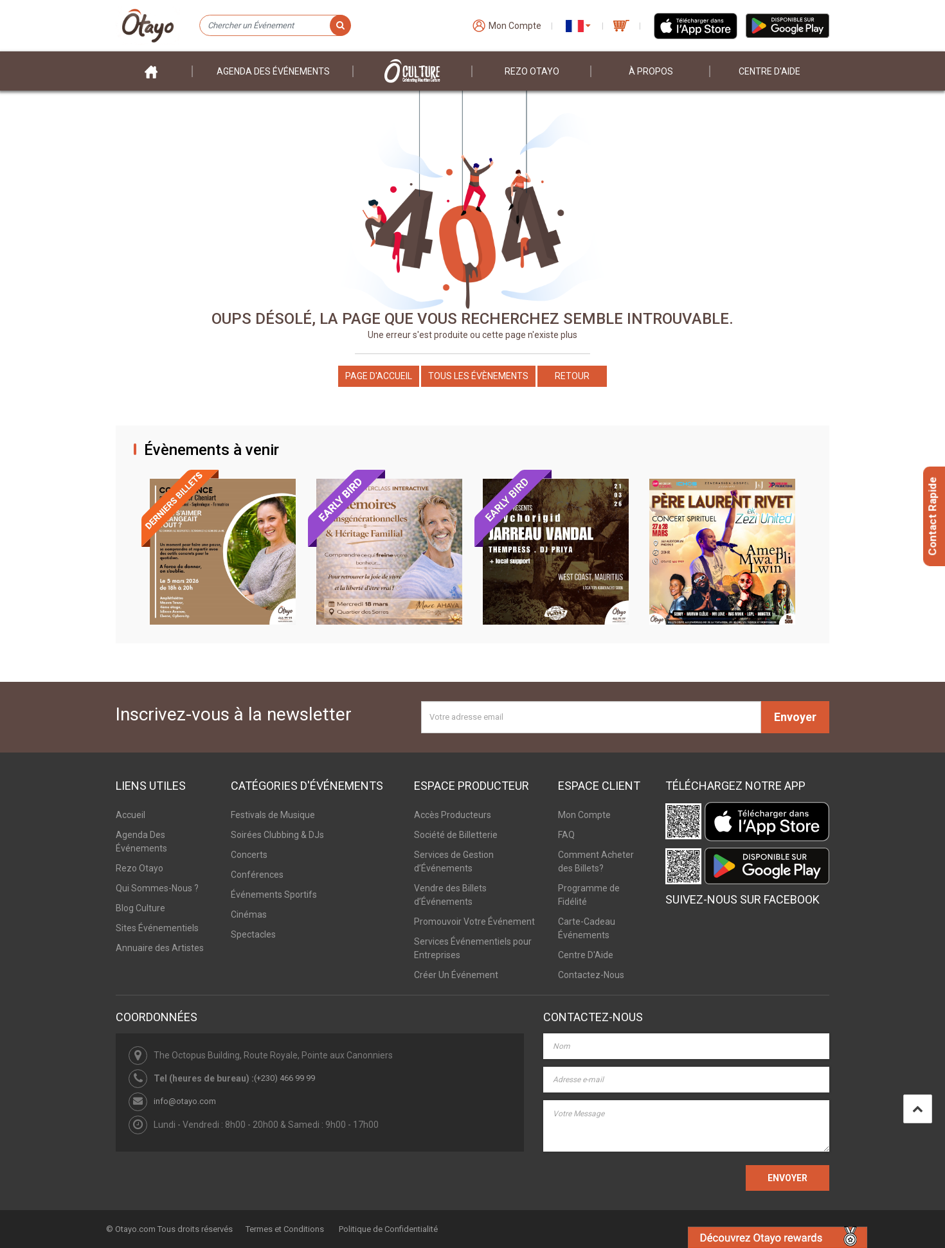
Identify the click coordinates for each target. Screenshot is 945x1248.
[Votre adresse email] (591, 717)
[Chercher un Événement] (274, 26)
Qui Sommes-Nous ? (157, 888)
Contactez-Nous (591, 975)
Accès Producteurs (452, 815)
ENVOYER (787, 1178)
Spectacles (253, 934)
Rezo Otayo (532, 71)
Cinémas (249, 914)
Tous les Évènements (478, 376)
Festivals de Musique (273, 815)
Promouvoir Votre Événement (474, 921)
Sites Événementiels (157, 928)
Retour (572, 376)
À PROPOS (651, 71)
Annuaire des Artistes (160, 948)
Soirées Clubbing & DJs (277, 835)
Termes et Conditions (285, 1229)
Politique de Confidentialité (388, 1229)
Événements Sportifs (274, 894)
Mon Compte (584, 815)
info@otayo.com (185, 1101)
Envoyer (795, 717)
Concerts (249, 855)
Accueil (130, 815)
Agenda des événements (273, 71)
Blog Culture (140, 908)
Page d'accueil (378, 376)
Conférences (257, 874)
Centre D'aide (769, 71)
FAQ (566, 835)
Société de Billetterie (456, 835)
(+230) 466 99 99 (284, 1078)
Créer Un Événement (456, 975)
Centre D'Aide (585, 955)
